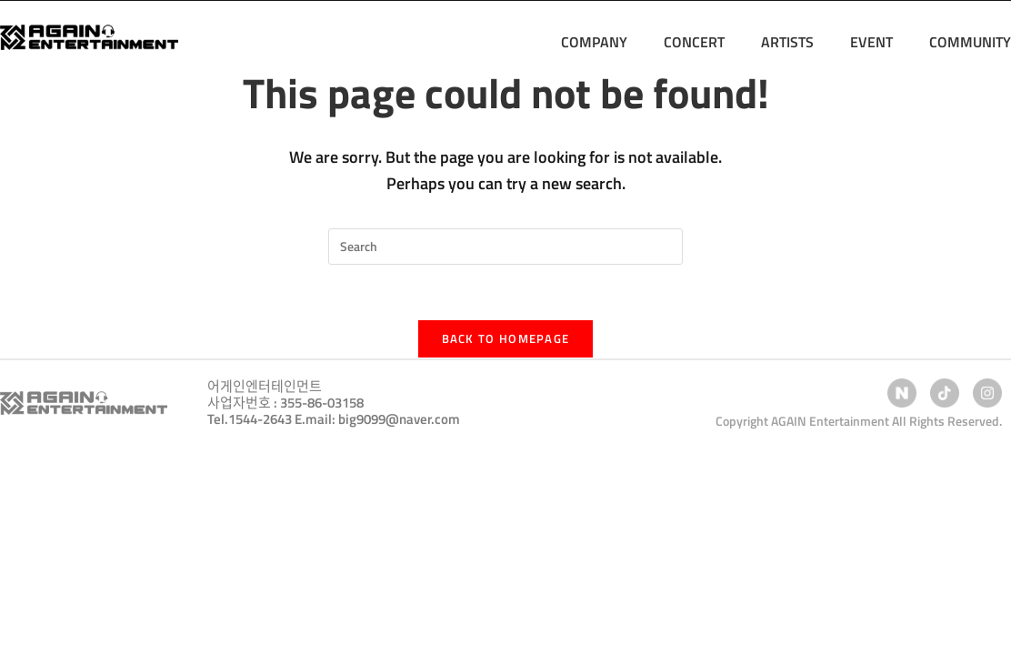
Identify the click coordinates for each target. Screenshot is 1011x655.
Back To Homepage (506, 338)
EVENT (871, 42)
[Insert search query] (505, 246)
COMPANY (594, 42)
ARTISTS (787, 42)
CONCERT (694, 42)
